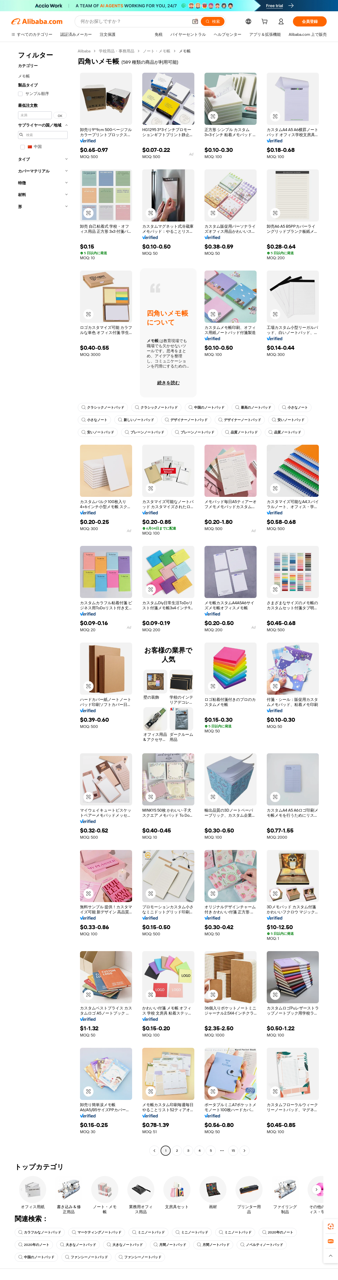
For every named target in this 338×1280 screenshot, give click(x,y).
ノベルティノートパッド (261, 1245)
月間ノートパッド (170, 1245)
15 (233, 1151)
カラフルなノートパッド (39, 1232)
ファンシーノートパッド (86, 1257)
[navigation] (43, 601)
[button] (195, 21)
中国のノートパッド (206, 407)
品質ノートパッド (241, 432)
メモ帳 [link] (185, 51)
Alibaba (84, 51)
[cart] (265, 22)
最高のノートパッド (253, 407)
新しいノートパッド (136, 420)
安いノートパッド (288, 420)
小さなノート (295, 407)
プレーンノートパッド (144, 432)
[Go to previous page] (154, 1151)
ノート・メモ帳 (156, 51)
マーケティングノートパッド (96, 1232)
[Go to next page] (244, 1151)
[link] (330, 1226)
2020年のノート (277, 1232)
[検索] (212, 21)
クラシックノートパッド (102, 407)
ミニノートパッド (148, 1232)
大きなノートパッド (78, 1245)
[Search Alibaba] (134, 21)
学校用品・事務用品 (116, 51)
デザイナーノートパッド (186, 420)
